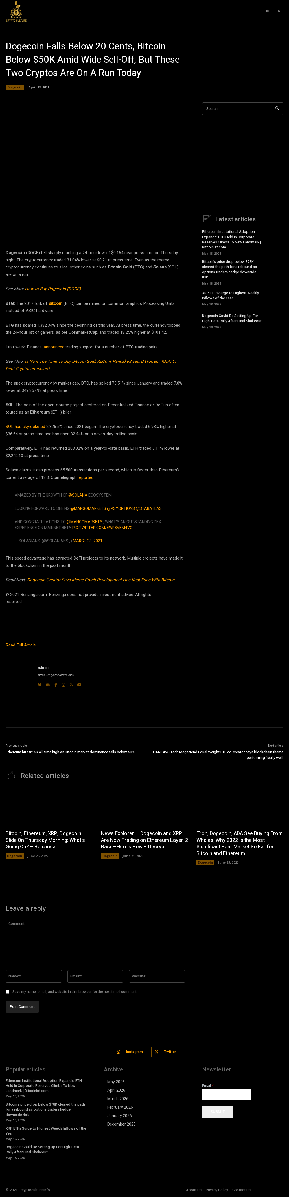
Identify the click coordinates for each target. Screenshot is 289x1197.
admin (43, 667)
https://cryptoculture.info (55, 675)
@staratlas (149, 509)
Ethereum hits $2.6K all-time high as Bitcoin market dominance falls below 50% (70, 752)
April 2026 (116, 1090)
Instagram (134, 1051)
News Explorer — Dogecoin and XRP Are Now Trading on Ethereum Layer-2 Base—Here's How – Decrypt (144, 840)
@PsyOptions (121, 509)
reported (85, 477)
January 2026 (119, 1115)
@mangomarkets (88, 509)
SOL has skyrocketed (25, 426)
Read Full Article (21, 645)
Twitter (170, 1051)
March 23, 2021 (87, 541)
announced (54, 347)
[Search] (277, 108)
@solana (77, 495)
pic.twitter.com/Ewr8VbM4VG (102, 528)
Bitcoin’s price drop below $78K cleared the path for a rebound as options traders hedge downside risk (229, 269)
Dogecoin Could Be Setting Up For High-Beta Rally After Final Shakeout (232, 318)
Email (208, 1085)
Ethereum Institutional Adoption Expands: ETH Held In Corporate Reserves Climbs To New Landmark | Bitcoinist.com (231, 239)
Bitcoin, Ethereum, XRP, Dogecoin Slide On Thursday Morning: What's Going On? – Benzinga (45, 840)
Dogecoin (15, 87)
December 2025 (121, 1124)
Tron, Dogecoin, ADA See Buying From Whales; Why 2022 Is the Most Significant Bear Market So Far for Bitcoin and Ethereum (239, 843)
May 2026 (116, 1082)
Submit (218, 1111)
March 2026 (117, 1098)
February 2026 (120, 1107)
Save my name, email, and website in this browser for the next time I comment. (74, 991)
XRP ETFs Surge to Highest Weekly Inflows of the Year (230, 295)
